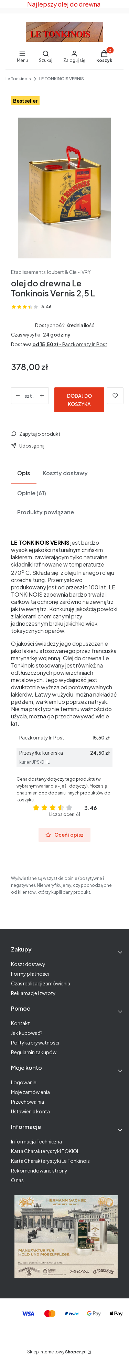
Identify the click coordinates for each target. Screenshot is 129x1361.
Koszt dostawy (28, 964)
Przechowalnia (27, 1101)
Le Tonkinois (18, 78)
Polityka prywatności (35, 1042)
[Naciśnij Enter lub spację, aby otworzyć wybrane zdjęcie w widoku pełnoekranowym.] (64, 188)
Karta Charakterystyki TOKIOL (45, 1151)
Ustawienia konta (30, 1111)
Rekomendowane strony (39, 1170)
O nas (17, 1180)
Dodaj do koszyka (79, 400)
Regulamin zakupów (33, 1052)
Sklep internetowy (56, 1351)
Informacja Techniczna (36, 1141)
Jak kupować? (27, 1033)
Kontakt (20, 1023)
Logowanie (23, 1082)
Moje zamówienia (30, 1092)
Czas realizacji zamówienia (40, 983)
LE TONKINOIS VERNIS (61, 78)
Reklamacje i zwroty (33, 993)
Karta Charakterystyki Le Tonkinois (50, 1161)
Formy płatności (30, 974)
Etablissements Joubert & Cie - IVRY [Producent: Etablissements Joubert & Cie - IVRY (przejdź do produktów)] (51, 272)
